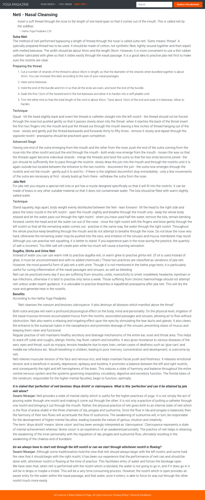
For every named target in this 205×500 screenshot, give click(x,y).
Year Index (47, 4)
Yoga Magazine (16, 4)
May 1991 (80, 4)
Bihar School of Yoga (80, 495)
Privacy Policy (121, 495)
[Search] (154, 4)
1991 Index (65, 4)
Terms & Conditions (140, 495)
